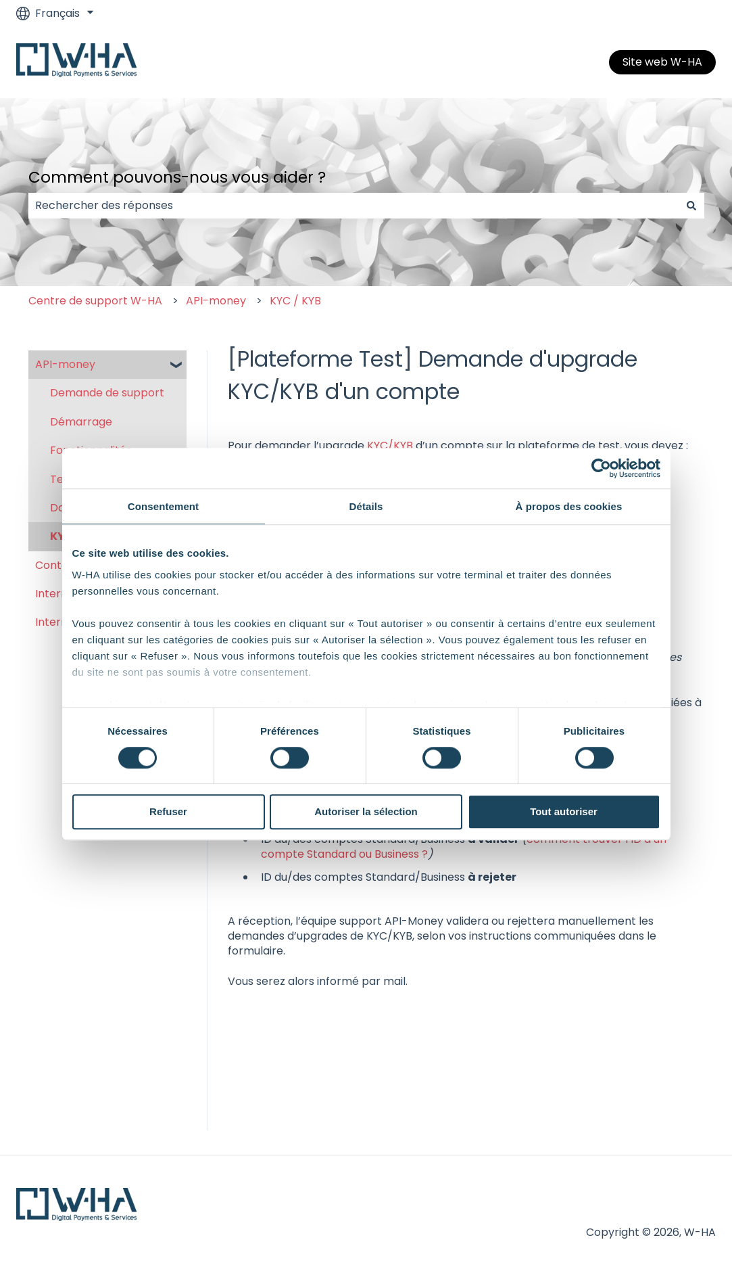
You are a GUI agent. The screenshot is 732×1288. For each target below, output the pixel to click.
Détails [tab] (366, 506)
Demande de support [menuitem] (107, 392)
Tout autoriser (563, 812)
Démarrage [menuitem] (81, 422)
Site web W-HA (662, 62)
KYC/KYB (390, 445)
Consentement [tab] (163, 506)
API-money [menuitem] (65, 364)
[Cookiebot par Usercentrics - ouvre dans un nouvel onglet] (601, 468)
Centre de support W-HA (95, 300)
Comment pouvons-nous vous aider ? (177, 177)
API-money (216, 300)
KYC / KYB (295, 300)
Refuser (168, 812)
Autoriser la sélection (366, 812)
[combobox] (353, 205)
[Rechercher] (691, 205)
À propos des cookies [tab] (569, 506)
